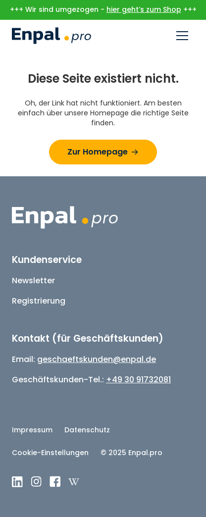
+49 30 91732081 (138, 379)
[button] (182, 36)
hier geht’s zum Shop (143, 9)
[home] (51, 35)
